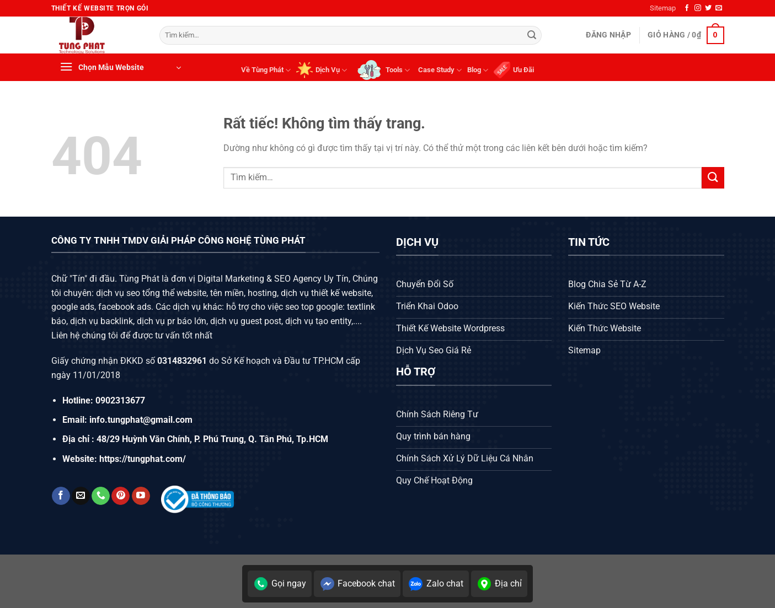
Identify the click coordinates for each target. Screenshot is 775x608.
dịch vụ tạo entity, (319, 321)
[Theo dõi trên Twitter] (708, 8)
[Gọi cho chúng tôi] (101, 496)
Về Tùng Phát (266, 70)
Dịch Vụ (321, 70)
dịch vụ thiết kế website (326, 293)
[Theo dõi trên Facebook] (686, 8)
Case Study (440, 70)
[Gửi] (531, 35)
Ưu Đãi (514, 70)
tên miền (226, 293)
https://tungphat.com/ (142, 459)
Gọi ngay (279, 583)
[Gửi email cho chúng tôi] (718, 8)
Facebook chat (357, 583)
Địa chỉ (499, 583)
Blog (477, 70)
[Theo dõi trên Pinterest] (120, 496)
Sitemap (663, 8)
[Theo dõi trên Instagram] (697, 8)
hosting (262, 293)
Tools (382, 70)
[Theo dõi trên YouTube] (141, 496)
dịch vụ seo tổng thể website (151, 293)
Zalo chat (435, 583)
